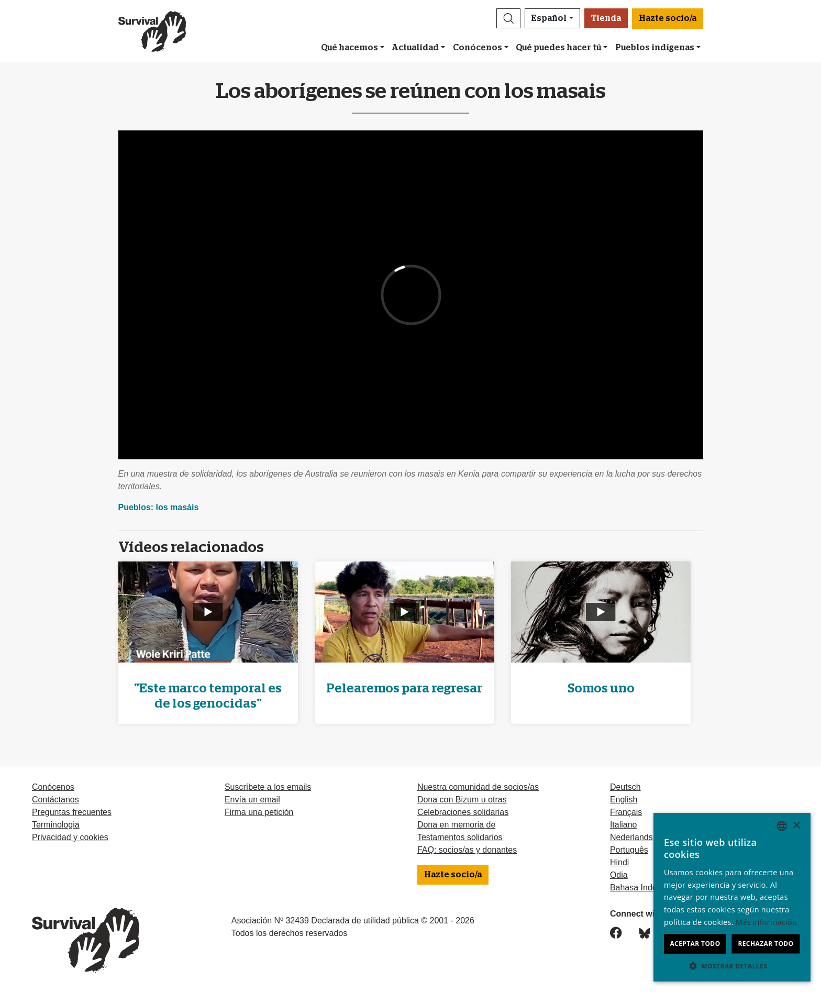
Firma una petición (259, 812)
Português (629, 849)
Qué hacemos (349, 47)
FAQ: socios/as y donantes (467, 849)
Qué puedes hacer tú (558, 47)
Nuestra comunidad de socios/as (478, 786)
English (623, 799)
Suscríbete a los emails (268, 786)
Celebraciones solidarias (462, 812)
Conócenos (477, 47)
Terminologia (56, 824)
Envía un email (252, 799)
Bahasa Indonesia (643, 887)
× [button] (796, 826)
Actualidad (415, 47)
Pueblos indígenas (654, 47)
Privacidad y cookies (70, 837)
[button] (508, 18)
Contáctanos (55, 799)
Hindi (619, 862)
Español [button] (549, 18)
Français (626, 812)
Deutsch (625, 786)
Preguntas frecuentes (72, 812)
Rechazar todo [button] (765, 943)
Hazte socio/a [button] (667, 18)
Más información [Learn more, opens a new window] (766, 922)
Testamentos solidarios (460, 837)
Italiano (623, 824)
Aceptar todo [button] (695, 943)
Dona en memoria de (456, 824)
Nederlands (631, 837)
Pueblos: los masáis (158, 507)
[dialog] (732, 897)
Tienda (606, 18)
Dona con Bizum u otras (462, 799)
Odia (619, 874)
